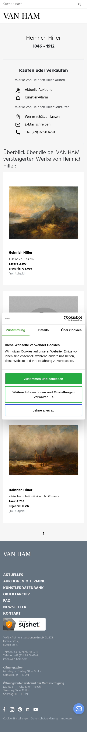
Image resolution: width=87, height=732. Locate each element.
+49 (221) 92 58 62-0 (35, 132)
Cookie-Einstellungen (16, 718)
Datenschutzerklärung (44, 718)
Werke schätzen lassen (37, 117)
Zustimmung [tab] (15, 330)
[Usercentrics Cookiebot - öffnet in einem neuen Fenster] (63, 318)
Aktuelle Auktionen (34, 90)
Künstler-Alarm (31, 98)
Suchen (79, 4)
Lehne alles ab (43, 410)
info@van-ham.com (15, 659)
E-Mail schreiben (33, 124)
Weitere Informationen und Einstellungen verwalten (43, 394)
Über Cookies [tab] (71, 330)
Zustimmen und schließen (43, 378)
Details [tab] (43, 330)
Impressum (67, 718)
